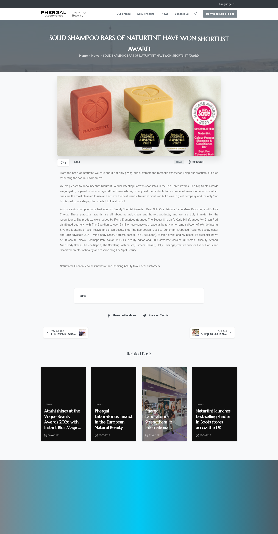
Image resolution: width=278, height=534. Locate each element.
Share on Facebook (121, 315)
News (95, 55)
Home (83, 55)
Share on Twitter (155, 315)
